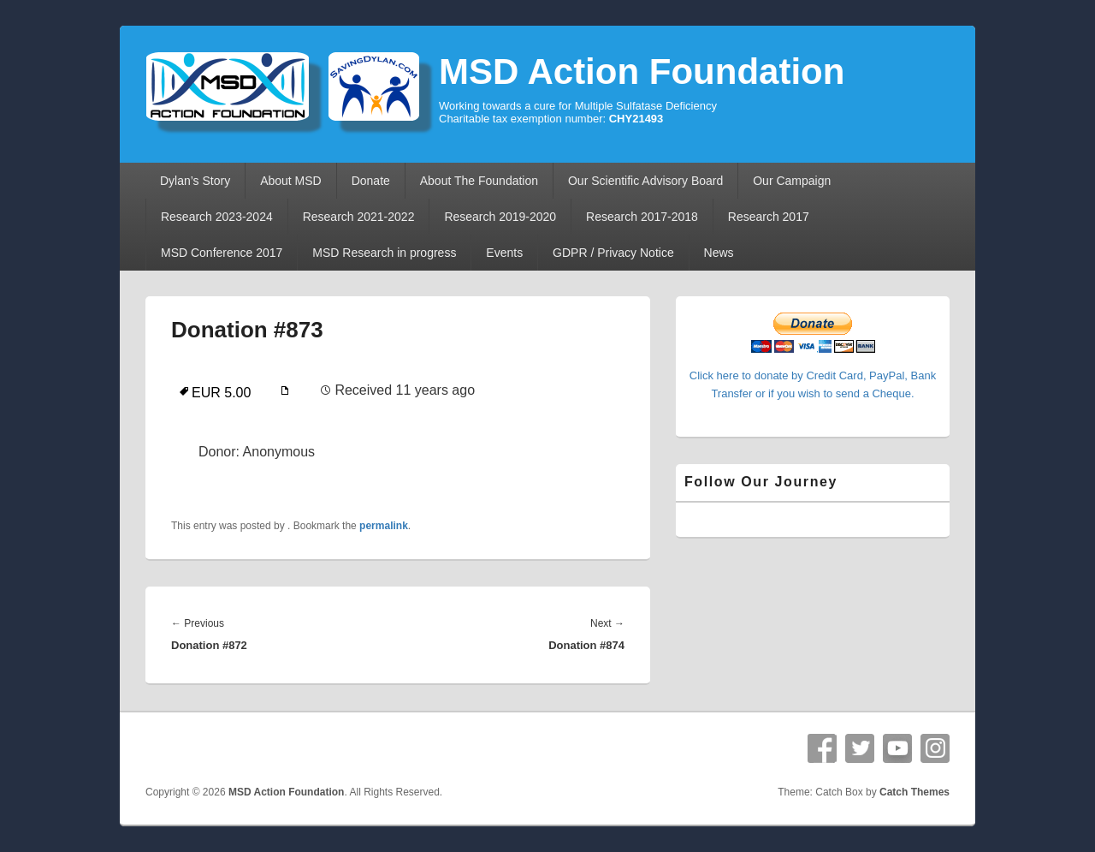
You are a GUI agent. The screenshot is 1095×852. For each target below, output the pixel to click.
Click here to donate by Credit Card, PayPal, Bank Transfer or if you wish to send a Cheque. (813, 375)
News (719, 252)
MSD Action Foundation (641, 71)
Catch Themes (914, 792)
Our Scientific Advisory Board (645, 181)
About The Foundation (479, 181)
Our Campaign (792, 181)
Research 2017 (768, 216)
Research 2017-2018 (642, 216)
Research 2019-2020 (500, 216)
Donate (371, 181)
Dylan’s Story (195, 181)
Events (504, 252)
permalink (383, 526)
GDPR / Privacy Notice (613, 252)
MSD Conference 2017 (221, 252)
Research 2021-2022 (359, 216)
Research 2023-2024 (217, 216)
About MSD (291, 181)
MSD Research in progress (384, 252)
